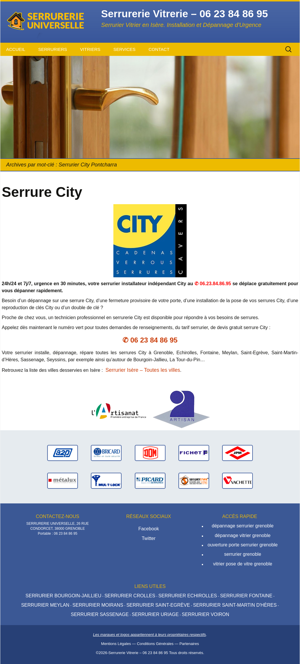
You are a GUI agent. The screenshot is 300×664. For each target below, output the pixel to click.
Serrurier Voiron (205, 614)
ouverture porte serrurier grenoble (243, 544)
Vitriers (90, 49)
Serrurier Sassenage (100, 614)
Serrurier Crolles (129, 595)
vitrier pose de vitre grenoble (242, 563)
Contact (159, 49)
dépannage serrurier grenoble (243, 525)
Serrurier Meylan (45, 605)
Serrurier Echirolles (187, 595)
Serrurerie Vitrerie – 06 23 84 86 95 (138, 653)
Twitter (149, 538)
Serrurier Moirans (97, 605)
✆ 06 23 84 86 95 (150, 340)
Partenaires (189, 643)
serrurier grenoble (242, 554)
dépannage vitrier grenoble (242, 535)
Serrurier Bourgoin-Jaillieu (63, 595)
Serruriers (52, 49)
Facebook (148, 528)
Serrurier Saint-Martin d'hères (235, 605)
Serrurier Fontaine (246, 595)
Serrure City (42, 192)
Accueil (15, 49)
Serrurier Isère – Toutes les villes (142, 370)
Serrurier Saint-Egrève (158, 605)
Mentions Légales (116, 643)
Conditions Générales (155, 643)
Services (124, 49)
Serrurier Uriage (155, 614)
